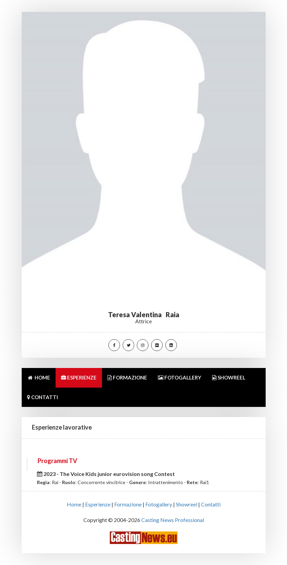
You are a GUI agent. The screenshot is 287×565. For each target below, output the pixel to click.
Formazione (128, 504)
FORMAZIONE (127, 377)
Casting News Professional (172, 520)
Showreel (186, 504)
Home (74, 504)
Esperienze (97, 504)
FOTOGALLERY (179, 377)
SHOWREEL (228, 377)
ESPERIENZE (79, 377)
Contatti (211, 504)
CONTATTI (42, 397)
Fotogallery (158, 504)
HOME (38, 377)
